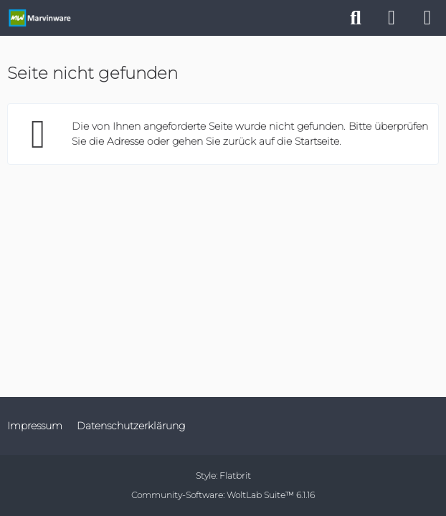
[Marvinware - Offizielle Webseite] (39, 18)
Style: (223, 475)
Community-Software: (223, 494)
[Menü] (427, 18)
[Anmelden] (391, 18)
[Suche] (355, 18)
